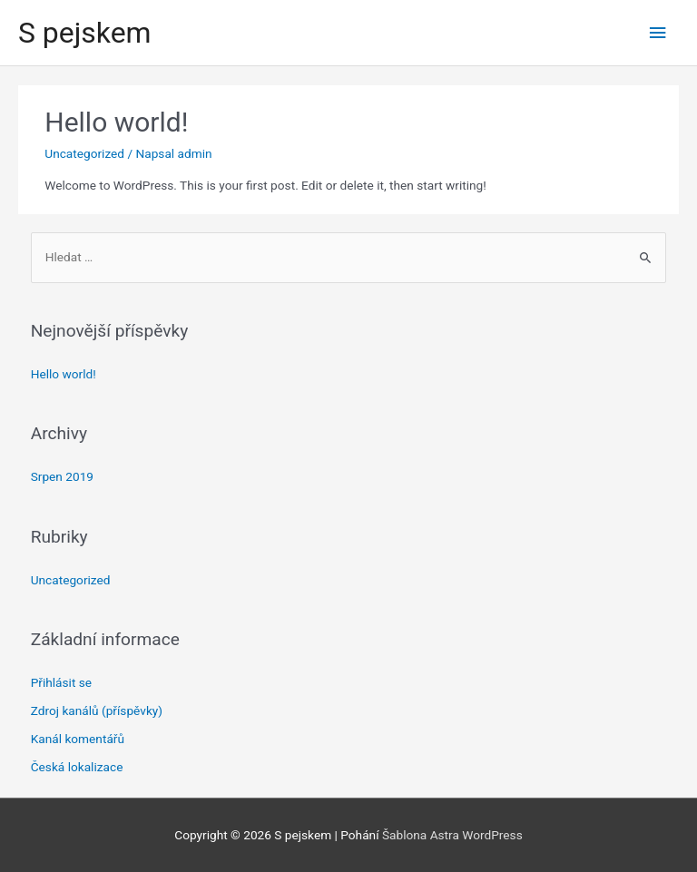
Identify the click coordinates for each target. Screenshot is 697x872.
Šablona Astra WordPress (452, 835)
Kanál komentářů (77, 738)
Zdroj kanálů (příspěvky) (96, 710)
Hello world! (116, 122)
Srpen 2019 (62, 476)
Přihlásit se (61, 682)
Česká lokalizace (77, 766)
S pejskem (85, 32)
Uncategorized (84, 153)
